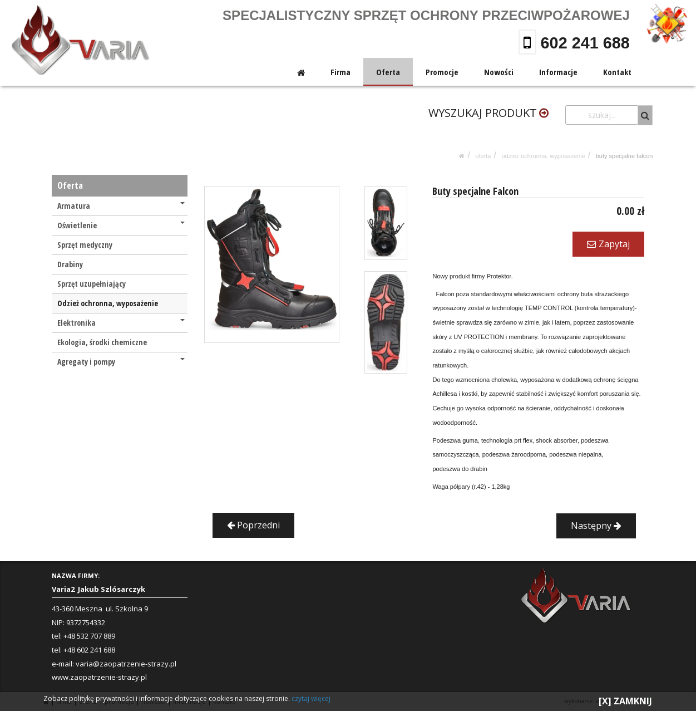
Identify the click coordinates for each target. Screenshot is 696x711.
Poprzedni (253, 525)
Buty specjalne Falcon (624, 156)
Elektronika (121, 322)
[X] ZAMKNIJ (625, 701)
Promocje (442, 71)
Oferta (389, 71)
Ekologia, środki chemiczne (102, 342)
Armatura (121, 205)
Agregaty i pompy (121, 361)
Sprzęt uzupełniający (91, 283)
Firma (342, 71)
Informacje (559, 71)
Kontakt (618, 71)
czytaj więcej (311, 698)
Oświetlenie (121, 225)
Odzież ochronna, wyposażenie (543, 156)
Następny (596, 525)
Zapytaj (608, 244)
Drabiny (70, 264)
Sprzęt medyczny (84, 244)
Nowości (499, 71)
